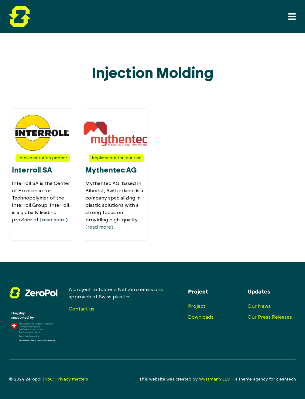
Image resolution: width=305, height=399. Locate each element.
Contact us (81, 309)
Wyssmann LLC (214, 379)
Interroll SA (32, 170)
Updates (259, 291)
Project (198, 291)
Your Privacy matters (66, 379)
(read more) (54, 219)
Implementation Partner (43, 158)
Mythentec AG (111, 170)
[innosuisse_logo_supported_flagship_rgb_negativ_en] (33, 308)
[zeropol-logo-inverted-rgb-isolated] (33, 288)
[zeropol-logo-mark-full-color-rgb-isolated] (19, 8)
